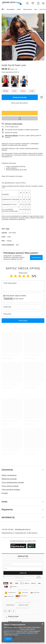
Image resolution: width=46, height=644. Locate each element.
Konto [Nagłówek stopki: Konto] (4, 502)
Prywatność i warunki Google (26, 635)
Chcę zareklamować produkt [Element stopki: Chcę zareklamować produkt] (13, 482)
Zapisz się (23, 573)
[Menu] (43, 3)
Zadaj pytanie (36, 257)
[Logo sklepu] (12, 3)
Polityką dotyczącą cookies (12, 629)
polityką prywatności (38, 577)
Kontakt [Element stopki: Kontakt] (5, 493)
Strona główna (10, 9)
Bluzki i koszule (27, 9)
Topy (35, 9)
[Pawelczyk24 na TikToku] (13, 611)
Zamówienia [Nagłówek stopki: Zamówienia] (7, 470)
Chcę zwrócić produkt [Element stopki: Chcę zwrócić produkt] (10, 486)
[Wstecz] (3, 9)
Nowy (7, 228)
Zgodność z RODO (22, 605)
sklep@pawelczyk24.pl (22, 529)
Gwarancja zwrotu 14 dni (15, 621)
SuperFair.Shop (9, 605)
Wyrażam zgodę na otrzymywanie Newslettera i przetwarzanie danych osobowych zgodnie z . (23, 576)
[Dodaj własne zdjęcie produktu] (17, 298)
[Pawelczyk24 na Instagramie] (5, 611)
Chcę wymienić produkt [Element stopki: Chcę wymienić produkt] (11, 490)
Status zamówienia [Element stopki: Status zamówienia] (9, 475)
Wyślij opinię (23, 320)
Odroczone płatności (11, 135)
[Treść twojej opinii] (23, 285)
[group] (23, 45)
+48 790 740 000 (7, 529)
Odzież (19, 9)
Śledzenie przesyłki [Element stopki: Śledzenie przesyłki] (9, 479)
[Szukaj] (27, 3)
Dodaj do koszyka (20, 97)
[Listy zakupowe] (33, 3)
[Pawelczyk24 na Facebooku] (9, 611)
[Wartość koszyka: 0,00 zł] (38, 3)
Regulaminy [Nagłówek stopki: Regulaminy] (7, 509)
